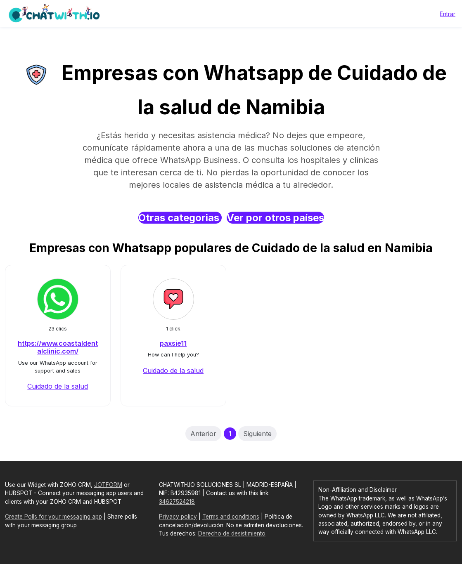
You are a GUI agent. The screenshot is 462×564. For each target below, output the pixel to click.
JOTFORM (108, 484)
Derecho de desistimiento (231, 533)
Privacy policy (178, 516)
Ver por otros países (275, 218)
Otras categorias (180, 218)
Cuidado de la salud (57, 386)
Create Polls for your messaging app (53, 516)
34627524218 (177, 501)
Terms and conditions (230, 516)
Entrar (447, 13)
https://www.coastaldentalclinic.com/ (58, 347)
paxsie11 (173, 343)
